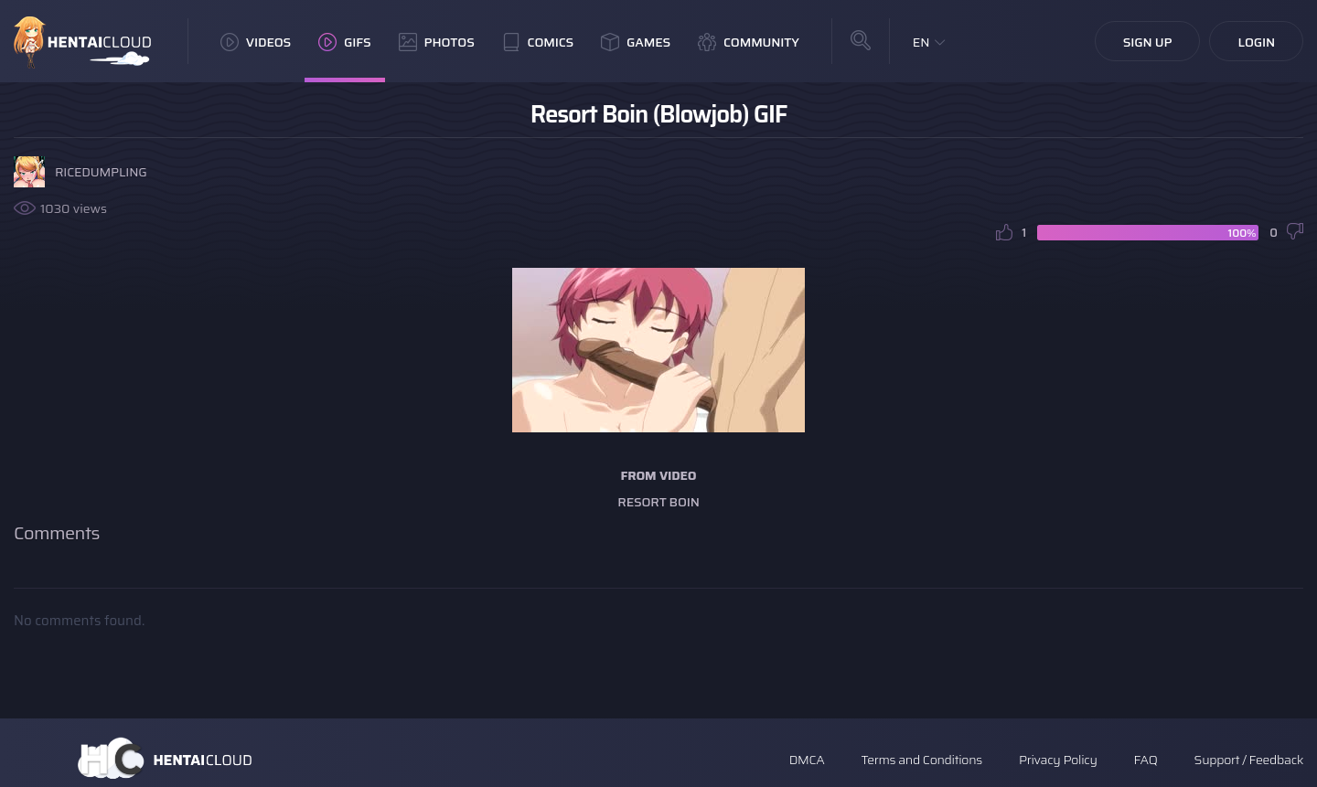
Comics (537, 42)
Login (1256, 42)
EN (921, 42)
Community (748, 42)
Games (635, 42)
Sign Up (1147, 42)
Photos (437, 42)
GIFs (344, 42)
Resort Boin (658, 502)
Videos (255, 42)
